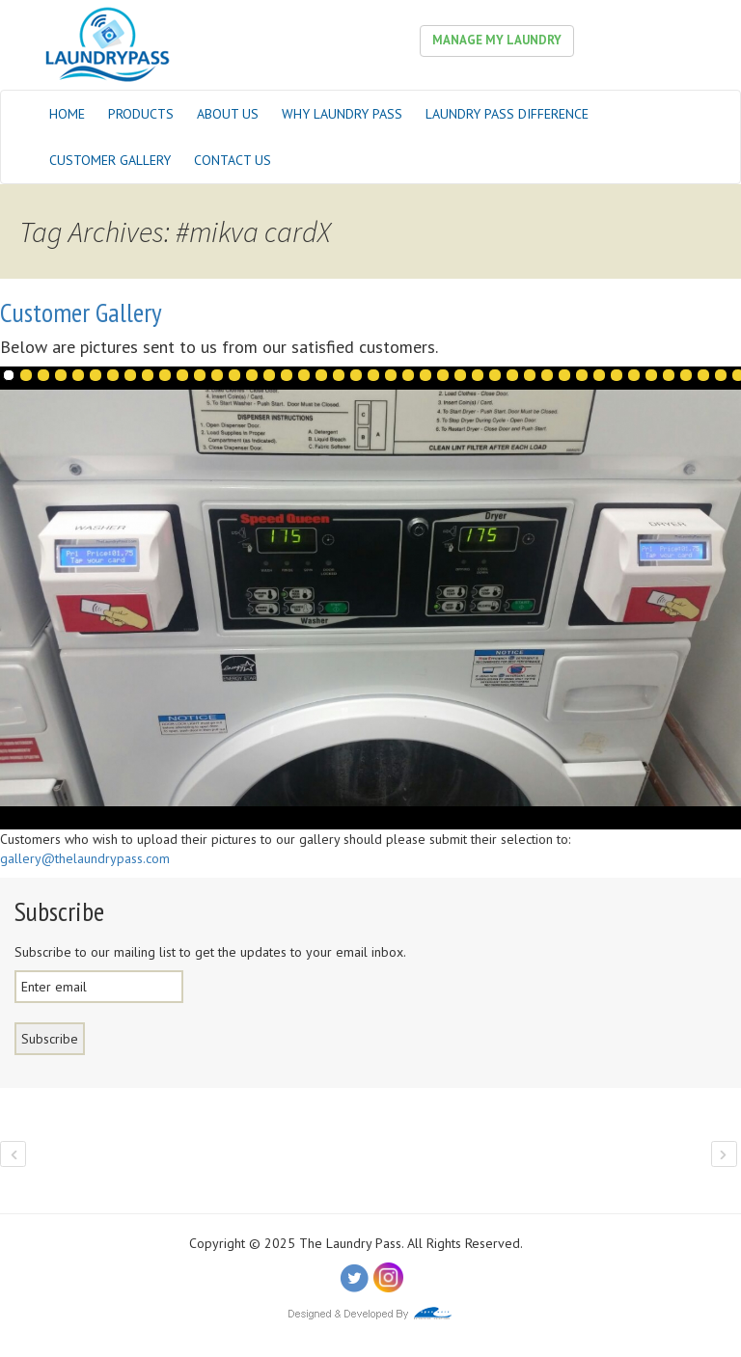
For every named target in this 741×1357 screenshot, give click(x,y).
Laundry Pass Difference (507, 113)
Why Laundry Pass (342, 113)
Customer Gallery (110, 160)
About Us (228, 113)
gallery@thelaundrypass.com (85, 858)
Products (141, 113)
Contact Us (232, 160)
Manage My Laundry (497, 40)
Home (67, 113)
